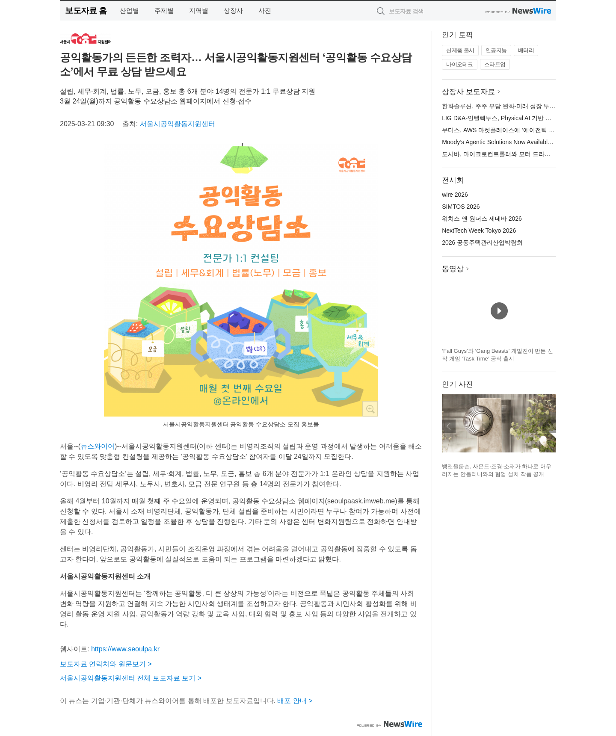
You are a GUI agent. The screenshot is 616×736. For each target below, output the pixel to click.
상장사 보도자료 (468, 92)
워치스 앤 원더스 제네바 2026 (482, 218)
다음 (549, 426)
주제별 (164, 10)
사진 (264, 10)
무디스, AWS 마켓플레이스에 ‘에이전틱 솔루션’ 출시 (511, 130)
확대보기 (370, 409)
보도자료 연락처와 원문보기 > (106, 664)
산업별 (129, 10)
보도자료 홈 (86, 10)
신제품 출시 (460, 50)
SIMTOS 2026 (461, 206)
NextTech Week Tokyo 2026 (479, 230)
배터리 (526, 50)
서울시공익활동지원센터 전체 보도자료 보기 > (130, 678)
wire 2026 (455, 194)
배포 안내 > (294, 700)
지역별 (198, 10)
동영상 (453, 269)
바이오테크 (459, 64)
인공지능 (496, 50)
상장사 (233, 10)
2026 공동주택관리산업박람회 (482, 242)
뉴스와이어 (97, 446)
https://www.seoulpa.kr (125, 649)
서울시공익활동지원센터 (177, 123)
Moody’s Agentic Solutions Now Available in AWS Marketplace (524, 142)
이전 (449, 426)
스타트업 (495, 64)
